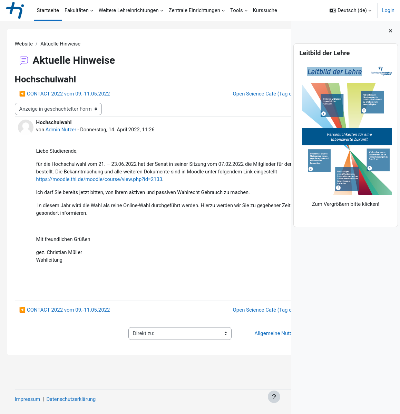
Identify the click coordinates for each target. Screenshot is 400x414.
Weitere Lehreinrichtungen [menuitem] (129, 10)
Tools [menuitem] (236, 10)
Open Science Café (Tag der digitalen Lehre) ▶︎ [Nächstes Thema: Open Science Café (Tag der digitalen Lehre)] (219, 94)
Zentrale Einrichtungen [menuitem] (194, 10)
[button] (350, 10)
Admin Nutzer (71, 130)
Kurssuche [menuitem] (265, 10)
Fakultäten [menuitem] (77, 10)
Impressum (37, 399)
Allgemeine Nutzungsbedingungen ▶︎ (239, 347)
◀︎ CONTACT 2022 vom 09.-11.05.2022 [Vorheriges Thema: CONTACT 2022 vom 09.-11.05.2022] (74, 94)
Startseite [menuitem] (48, 10)
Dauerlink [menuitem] (258, 300)
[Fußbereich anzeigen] (274, 397)
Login (388, 10)
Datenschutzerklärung (82, 399)
